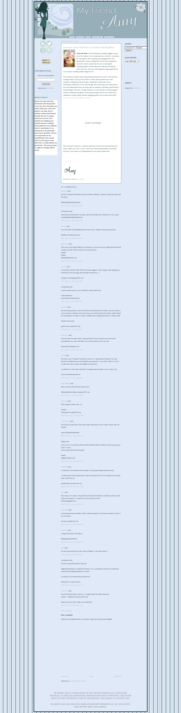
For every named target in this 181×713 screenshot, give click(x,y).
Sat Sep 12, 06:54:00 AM (71, 238)
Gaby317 (64, 307)
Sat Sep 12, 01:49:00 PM (71, 301)
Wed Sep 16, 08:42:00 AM (72, 585)
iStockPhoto (137, 88)
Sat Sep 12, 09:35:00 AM (71, 281)
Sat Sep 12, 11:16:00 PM (71, 329)
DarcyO (63, 226)
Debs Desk (64, 244)
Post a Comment (66, 611)
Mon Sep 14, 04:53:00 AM (72, 436)
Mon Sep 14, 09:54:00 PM (72, 542)
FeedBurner (50, 88)
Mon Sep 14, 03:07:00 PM (72, 487)
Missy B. (64, 191)
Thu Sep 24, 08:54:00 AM (72, 605)
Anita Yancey (65, 421)
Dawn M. (64, 401)
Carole (63, 355)
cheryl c (63, 267)
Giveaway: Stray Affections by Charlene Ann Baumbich (88, 47)
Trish (63, 492)
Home (72, 37)
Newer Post (65, 676)
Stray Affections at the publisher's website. (77, 98)
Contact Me (109, 37)
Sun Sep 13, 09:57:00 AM (72, 350)
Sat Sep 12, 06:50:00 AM (71, 221)
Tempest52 (64, 335)
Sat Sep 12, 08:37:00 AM (71, 261)
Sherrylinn (64, 510)
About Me (80, 37)
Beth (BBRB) (65, 383)
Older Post (117, 676)
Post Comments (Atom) (78, 681)
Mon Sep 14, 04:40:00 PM (72, 504)
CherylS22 (64, 591)
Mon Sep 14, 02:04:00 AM (72, 415)
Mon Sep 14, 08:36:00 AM (72, 461)
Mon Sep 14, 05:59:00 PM (72, 524)
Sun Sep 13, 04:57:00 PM (72, 395)
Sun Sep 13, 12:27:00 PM (72, 378)
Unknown (64, 467)
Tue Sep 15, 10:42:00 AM (72, 554)
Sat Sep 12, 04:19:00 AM (71, 205)
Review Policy (97, 37)
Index (88, 37)
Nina (62, 548)
